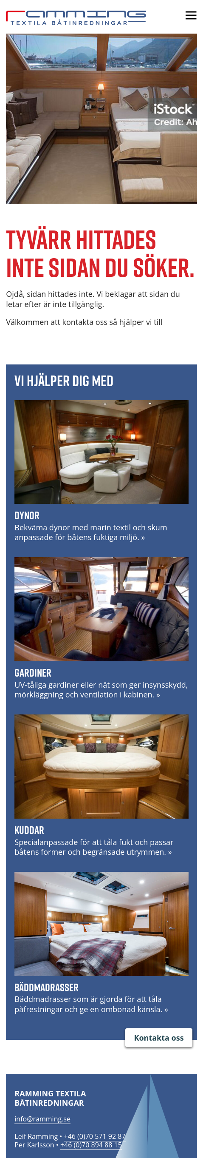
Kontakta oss (158, 1038)
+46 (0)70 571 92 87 (95, 1136)
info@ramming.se (42, 1119)
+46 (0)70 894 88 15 (91, 1144)
